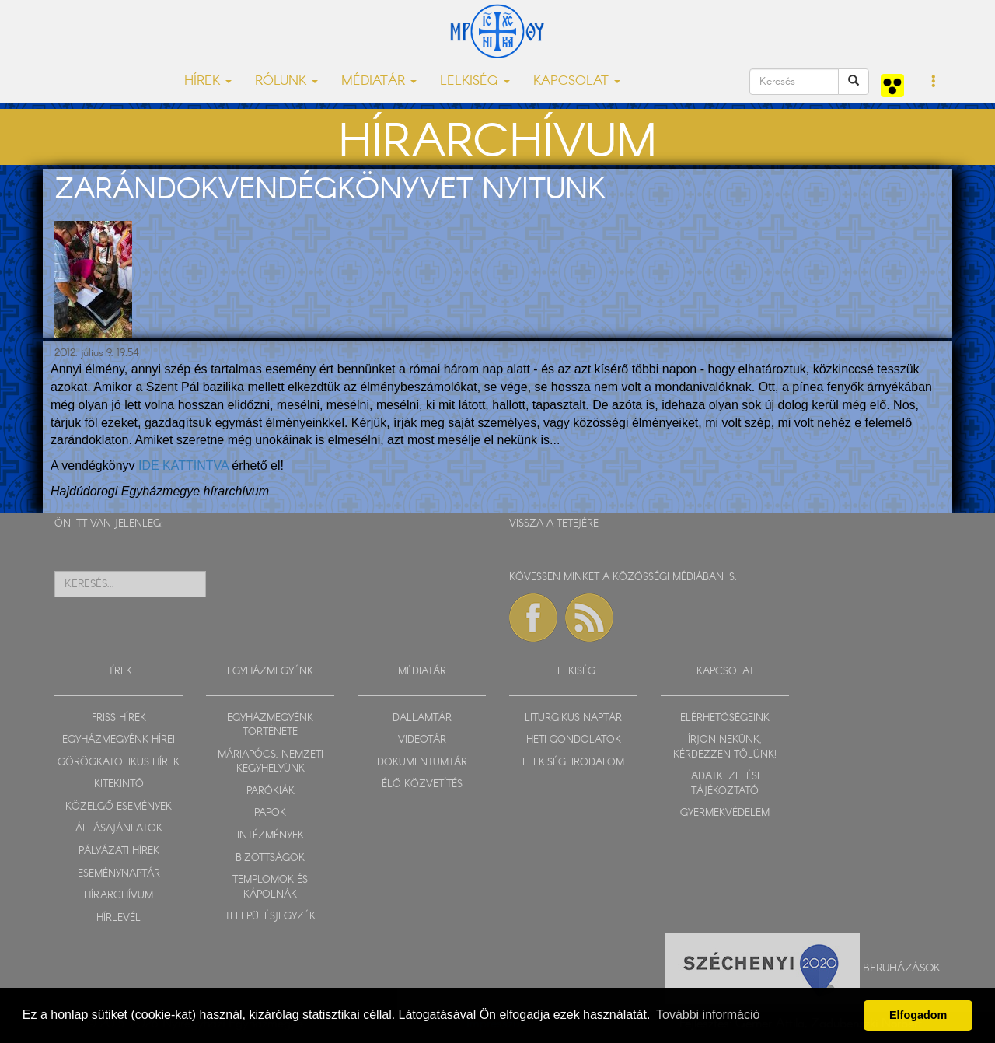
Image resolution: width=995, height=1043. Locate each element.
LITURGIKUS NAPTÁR (573, 718)
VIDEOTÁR (422, 740)
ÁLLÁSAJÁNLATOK (118, 828)
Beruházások (902, 968)
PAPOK (270, 813)
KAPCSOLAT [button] (576, 81)
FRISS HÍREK (119, 718)
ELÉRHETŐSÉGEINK (725, 718)
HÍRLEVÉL (118, 918)
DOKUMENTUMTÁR (422, 762)
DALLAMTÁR (422, 718)
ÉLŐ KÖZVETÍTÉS (422, 784)
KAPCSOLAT (725, 671)
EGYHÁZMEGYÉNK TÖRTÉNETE (270, 725)
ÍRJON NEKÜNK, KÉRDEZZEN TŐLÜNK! (725, 747)
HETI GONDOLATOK (573, 740)
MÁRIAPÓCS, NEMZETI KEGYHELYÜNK (270, 762)
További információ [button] (707, 1014)
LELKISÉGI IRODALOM (573, 762)
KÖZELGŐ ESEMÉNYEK (118, 807)
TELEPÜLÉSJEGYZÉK (270, 916)
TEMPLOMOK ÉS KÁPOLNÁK (270, 887)
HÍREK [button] (208, 81)
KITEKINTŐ (119, 784)
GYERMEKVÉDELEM (725, 813)
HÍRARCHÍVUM (118, 895)
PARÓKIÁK (270, 791)
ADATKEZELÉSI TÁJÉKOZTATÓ (725, 784)
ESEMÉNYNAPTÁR (119, 873)
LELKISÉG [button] (475, 81)
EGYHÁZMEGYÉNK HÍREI (118, 740)
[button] (934, 82)
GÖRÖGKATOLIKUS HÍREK (119, 762)
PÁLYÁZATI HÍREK (119, 851)
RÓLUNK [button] (286, 81)
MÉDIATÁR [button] (379, 81)
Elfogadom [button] (918, 1015)
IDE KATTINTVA (183, 465)
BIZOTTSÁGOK (270, 858)
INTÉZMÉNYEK (270, 835)
